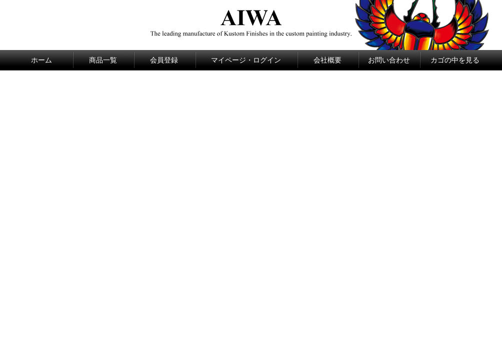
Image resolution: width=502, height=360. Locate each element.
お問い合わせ (389, 60)
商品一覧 (103, 60)
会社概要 (328, 60)
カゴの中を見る (455, 60)
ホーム (41, 60)
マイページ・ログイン (246, 60)
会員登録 (164, 60)
